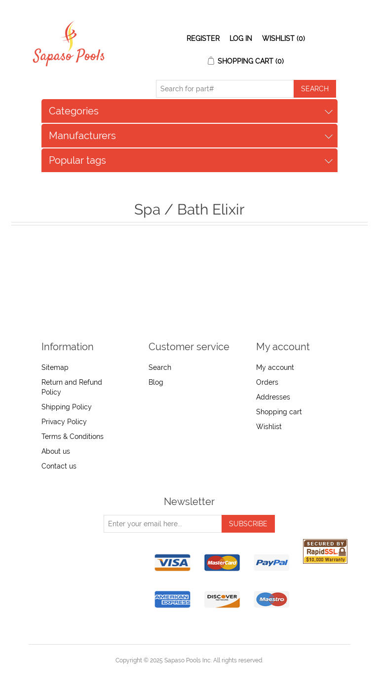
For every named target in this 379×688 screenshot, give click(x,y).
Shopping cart (279, 412)
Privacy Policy (64, 422)
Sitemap (55, 367)
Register (203, 38)
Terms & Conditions (72, 436)
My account (275, 367)
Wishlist (269, 427)
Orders (267, 382)
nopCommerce (206, 672)
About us (55, 451)
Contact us (58, 466)
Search (160, 367)
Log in (240, 38)
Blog (156, 382)
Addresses (273, 397)
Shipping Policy (66, 407)
